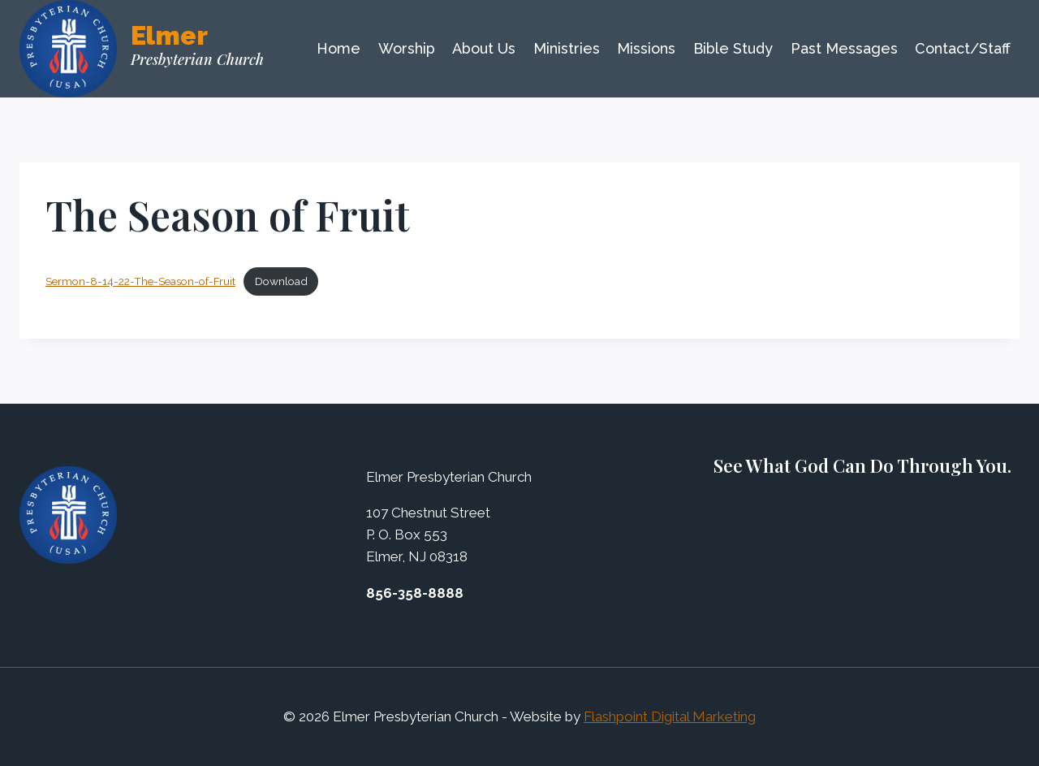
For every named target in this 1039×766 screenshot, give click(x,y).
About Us (483, 48)
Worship (406, 48)
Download (281, 281)
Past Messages (844, 48)
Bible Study (733, 48)
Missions (646, 48)
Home (338, 48)
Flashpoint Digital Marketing (670, 716)
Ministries (566, 48)
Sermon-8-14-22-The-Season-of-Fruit (140, 281)
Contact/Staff (963, 48)
